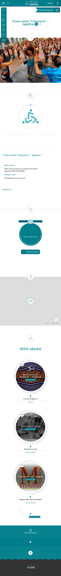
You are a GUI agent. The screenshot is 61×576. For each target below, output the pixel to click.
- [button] (56, 320)
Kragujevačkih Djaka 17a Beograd (30, 499)
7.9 (36, 24)
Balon (30, 402)
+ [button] (52, 320)
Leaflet (46, 323)
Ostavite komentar (32, 252)
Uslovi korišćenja (30, 533)
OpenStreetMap (54, 323)
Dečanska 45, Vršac (30, 449)
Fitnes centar (30, 452)
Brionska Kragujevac (30, 399)
